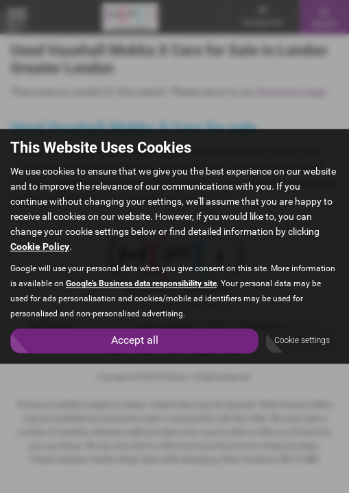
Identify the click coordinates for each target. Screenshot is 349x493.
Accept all (134, 340)
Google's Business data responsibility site (141, 284)
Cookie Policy (39, 247)
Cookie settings (302, 341)
